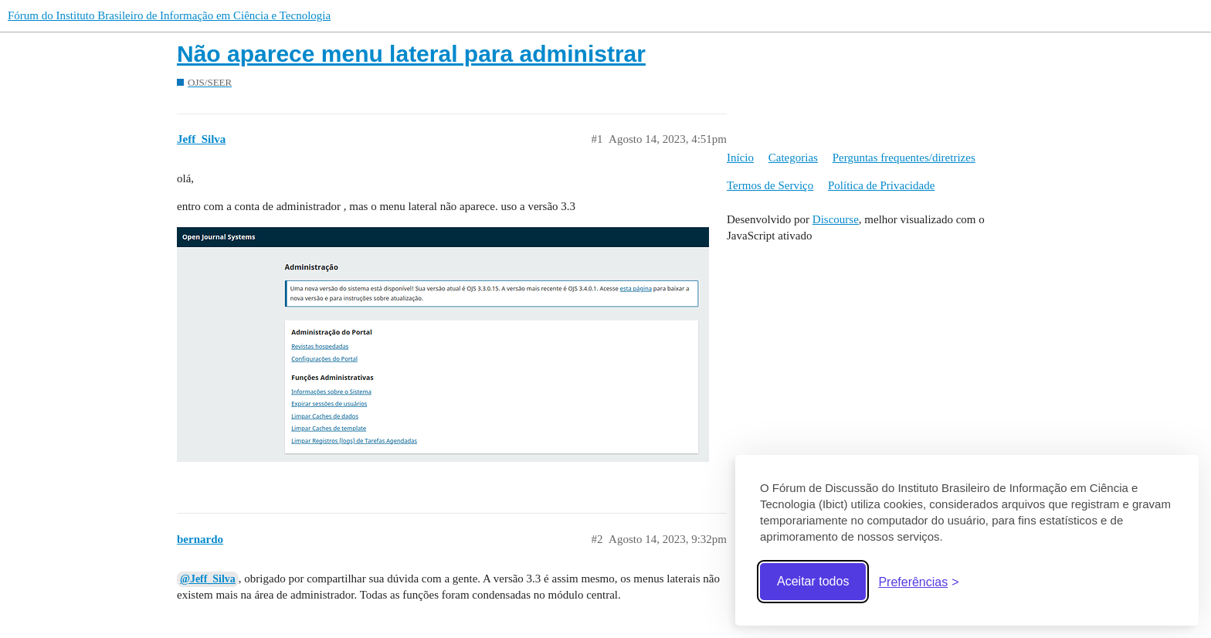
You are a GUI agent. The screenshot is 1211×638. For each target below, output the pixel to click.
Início (740, 157)
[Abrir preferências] (918, 582)
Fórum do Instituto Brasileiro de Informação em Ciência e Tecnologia (169, 15)
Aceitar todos (813, 581)
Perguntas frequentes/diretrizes (904, 157)
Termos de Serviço (770, 185)
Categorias (793, 157)
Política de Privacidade (881, 185)
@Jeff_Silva (208, 579)
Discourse (835, 219)
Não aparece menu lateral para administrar (411, 53)
